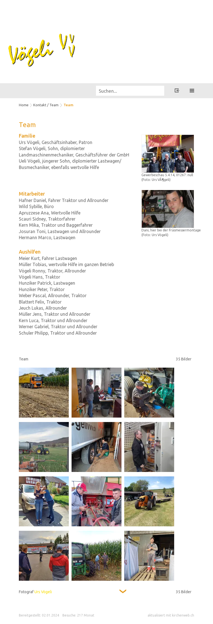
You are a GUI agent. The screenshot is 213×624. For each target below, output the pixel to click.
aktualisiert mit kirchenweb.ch (171, 615)
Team (68, 105)
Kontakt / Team (46, 105)
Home (24, 105)
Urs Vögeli (43, 592)
